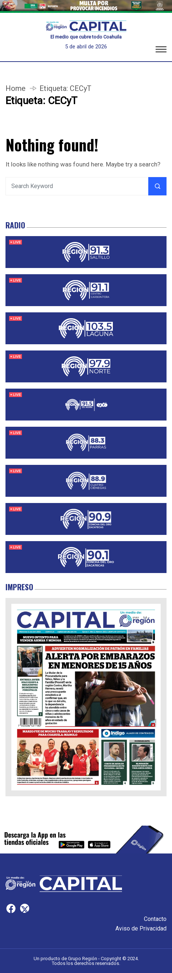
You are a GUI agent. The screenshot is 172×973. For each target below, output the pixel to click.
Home (15, 88)
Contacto (155, 918)
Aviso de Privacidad (141, 928)
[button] (161, 50)
